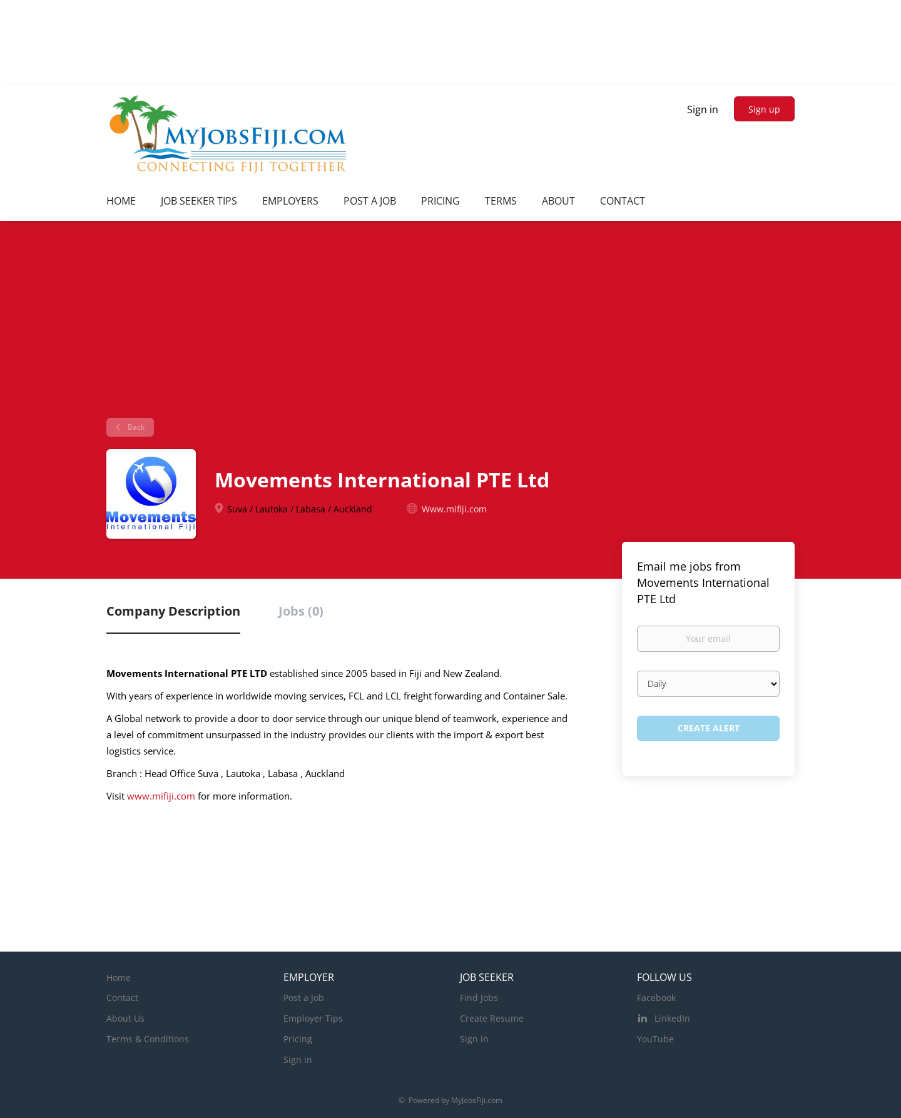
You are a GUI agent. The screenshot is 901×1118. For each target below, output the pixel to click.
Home (118, 977)
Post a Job (303, 998)
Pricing (297, 1039)
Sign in (702, 109)
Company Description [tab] (173, 610)
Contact (122, 998)
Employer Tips (313, 1018)
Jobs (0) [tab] (300, 610)
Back (135, 427)
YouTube (655, 1039)
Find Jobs (479, 998)
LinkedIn (672, 1018)
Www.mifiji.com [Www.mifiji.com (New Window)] (454, 509)
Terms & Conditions (147, 1039)
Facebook (656, 998)
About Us (125, 1018)
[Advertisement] (450, 324)
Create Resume (492, 1018)
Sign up (764, 109)
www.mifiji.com (161, 796)
